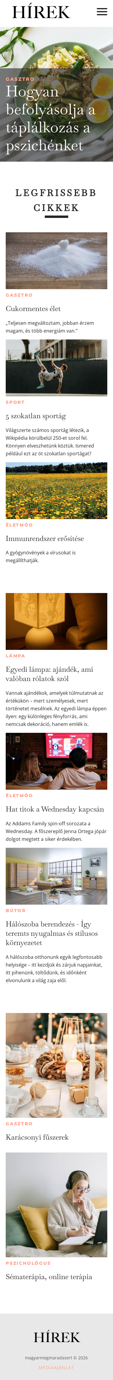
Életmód (19, 525)
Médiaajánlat (56, 1367)
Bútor (16, 910)
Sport (15, 402)
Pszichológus (28, 1263)
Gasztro (20, 79)
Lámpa (16, 656)
